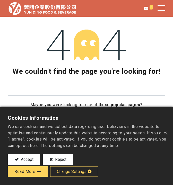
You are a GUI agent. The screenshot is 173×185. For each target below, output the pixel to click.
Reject (60, 159)
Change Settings (71, 171)
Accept (26, 159)
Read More (25, 171)
